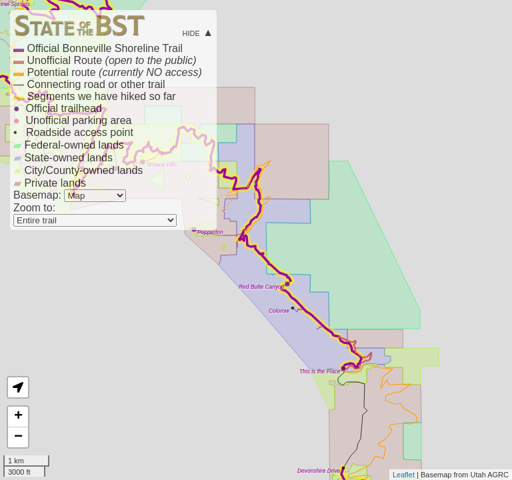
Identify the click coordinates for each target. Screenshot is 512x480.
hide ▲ (197, 32)
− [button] (18, 437)
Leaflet (404, 475)
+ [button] (18, 417)
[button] (18, 387)
